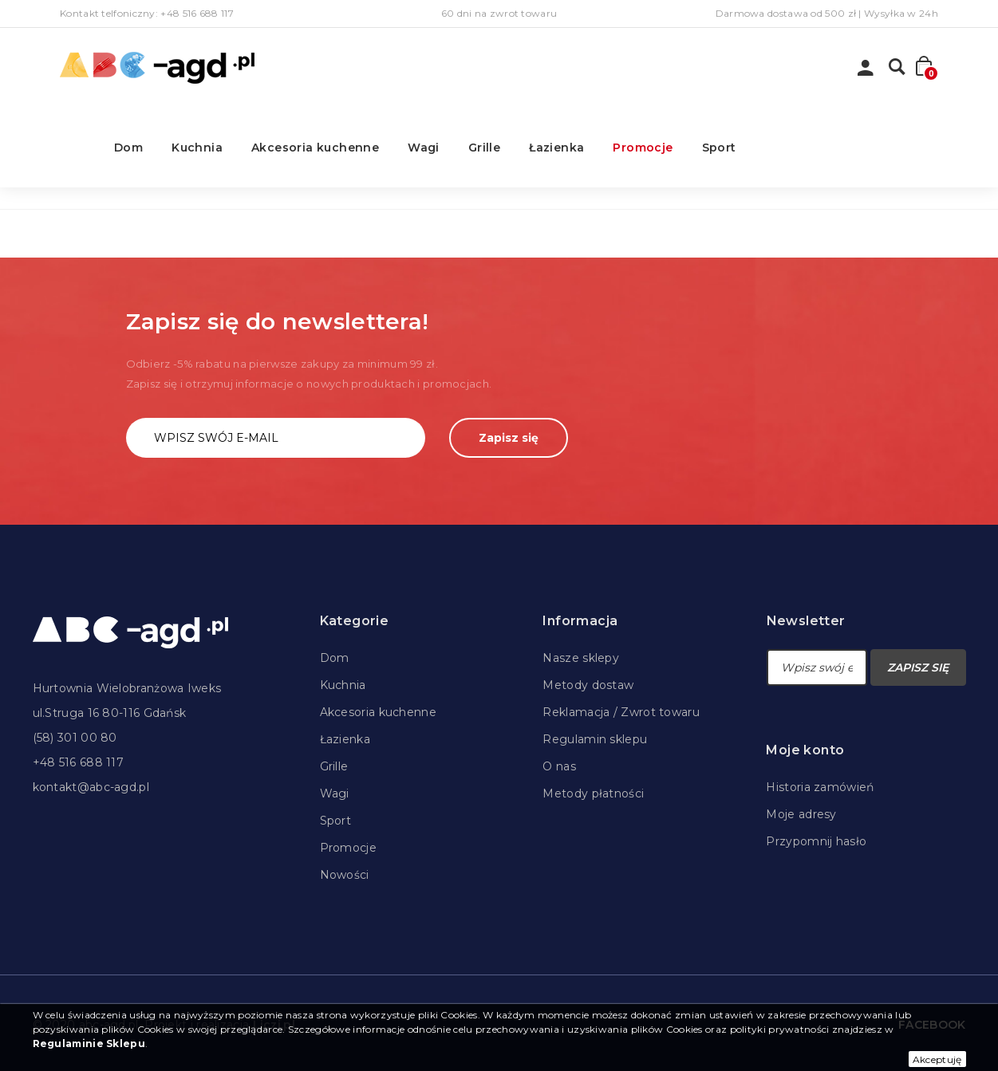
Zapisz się (508, 438)
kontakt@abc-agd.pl (91, 787)
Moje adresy (801, 814)
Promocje (643, 147)
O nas (559, 766)
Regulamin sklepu (594, 739)
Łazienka (556, 147)
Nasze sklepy (580, 658)
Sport (719, 147)
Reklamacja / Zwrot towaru (621, 712)
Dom (128, 147)
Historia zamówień (820, 787)
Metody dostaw (587, 685)
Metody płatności (593, 793)
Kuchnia (197, 147)
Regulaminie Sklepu (89, 1043)
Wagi (424, 147)
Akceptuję (937, 1059)
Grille (484, 147)
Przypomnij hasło (816, 841)
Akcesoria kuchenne (315, 147)
